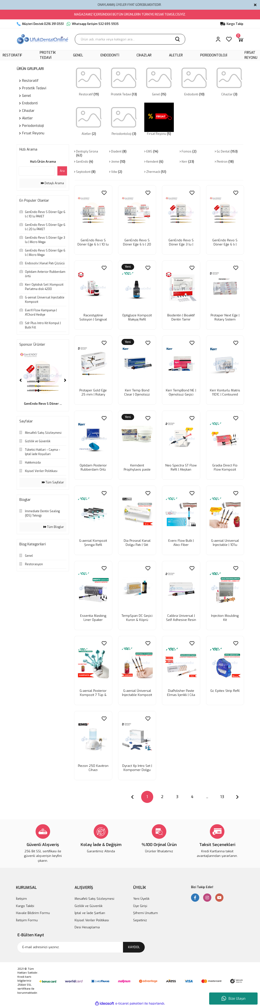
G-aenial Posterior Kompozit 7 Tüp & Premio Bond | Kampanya (93, 693)
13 (222, 796)
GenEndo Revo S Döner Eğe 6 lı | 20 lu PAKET (137, 242)
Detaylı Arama (52, 183)
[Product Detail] (128, 267)
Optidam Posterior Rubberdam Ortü (93, 467)
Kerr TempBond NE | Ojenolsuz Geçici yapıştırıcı (181, 392)
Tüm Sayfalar (53, 482)
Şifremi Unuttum (145, 913)
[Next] (65, 380)
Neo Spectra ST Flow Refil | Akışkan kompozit (181, 467)
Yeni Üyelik (141, 899)
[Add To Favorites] (104, 193)
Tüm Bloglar (53, 527)
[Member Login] (218, 39)
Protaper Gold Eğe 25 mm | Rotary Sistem (93, 392)
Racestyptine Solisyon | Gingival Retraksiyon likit (93, 317)
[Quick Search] (36, 170)
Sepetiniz (140, 920)
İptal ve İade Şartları (90, 913)
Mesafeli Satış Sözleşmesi (94, 899)
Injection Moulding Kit (225, 618)
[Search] (130, 39)
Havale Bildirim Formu (33, 913)
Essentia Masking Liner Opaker (93, 618)
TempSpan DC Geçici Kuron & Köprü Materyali (137, 618)
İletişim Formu (27, 920)
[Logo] (43, 39)
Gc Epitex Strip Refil (225, 691)
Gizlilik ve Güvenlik (88, 906)
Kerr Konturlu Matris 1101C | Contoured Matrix (225, 392)
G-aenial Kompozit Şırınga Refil (93, 543)
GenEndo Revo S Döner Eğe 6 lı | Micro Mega (224, 242)
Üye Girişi (140, 906)
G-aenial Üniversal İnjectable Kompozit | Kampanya (137, 693)
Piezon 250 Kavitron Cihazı (93, 768)
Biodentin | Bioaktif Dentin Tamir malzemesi (181, 317)
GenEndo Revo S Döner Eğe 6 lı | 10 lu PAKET (93, 242)
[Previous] (20, 380)
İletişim (21, 899)
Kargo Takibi (25, 906)
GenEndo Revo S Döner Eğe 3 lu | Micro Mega (181, 242)
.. (207, 796)
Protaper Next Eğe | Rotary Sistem (225, 317)
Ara (62, 171)
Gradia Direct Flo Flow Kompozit (224, 467)
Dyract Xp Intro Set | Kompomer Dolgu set (137, 768)
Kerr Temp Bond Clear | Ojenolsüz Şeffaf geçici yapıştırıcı (137, 392)
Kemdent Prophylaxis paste (137, 467)
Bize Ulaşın (233, 998)
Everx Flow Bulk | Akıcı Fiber (181, 543)
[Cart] (240, 39)
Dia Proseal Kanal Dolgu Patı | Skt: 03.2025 (137, 543)
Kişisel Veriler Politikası (92, 920)
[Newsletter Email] (81, 947)
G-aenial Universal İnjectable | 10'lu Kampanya (225, 543)
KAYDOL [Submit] (134, 947)
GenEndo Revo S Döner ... (43, 404)
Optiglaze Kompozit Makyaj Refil (137, 317)
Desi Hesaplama (87, 927)
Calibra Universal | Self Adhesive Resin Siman (181, 618)
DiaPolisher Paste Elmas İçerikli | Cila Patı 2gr (181, 693)
